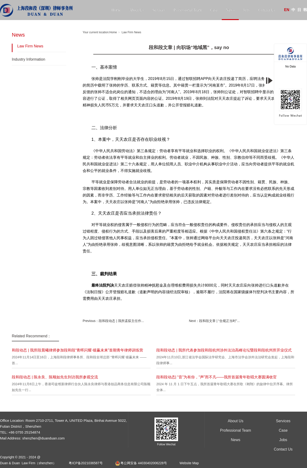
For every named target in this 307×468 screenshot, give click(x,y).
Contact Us (266, 10)
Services (158, 10)
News (230, 10)
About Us (136, 10)
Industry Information (28, 59)
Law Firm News (30, 46)
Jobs (246, 10)
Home (116, 10)
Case (213, 10)
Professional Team (187, 10)
